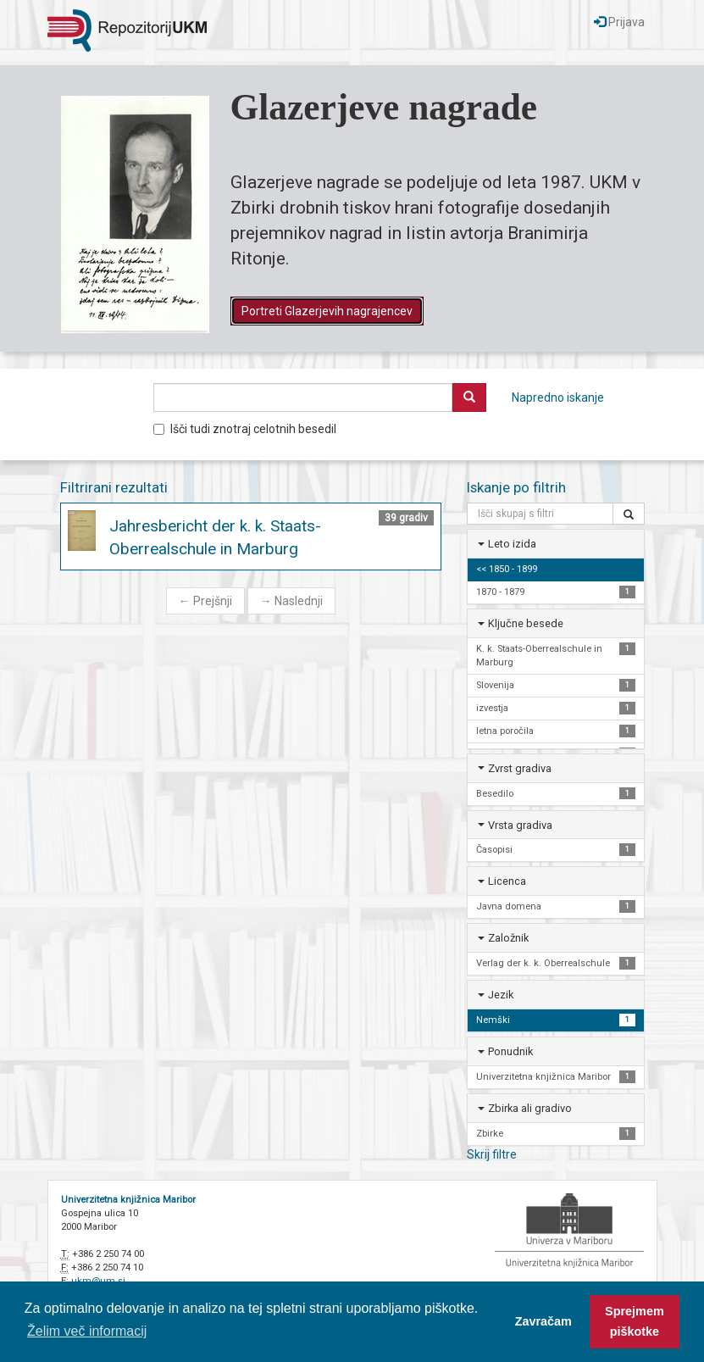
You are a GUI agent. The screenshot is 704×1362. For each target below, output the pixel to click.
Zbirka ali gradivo (530, 1108)
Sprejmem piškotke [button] (634, 1321)
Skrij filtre (492, 1154)
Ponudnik (510, 1051)
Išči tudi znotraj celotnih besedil (244, 429)
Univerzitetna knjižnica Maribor (128, 1199)
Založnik (508, 937)
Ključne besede (525, 623)
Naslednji (291, 601)
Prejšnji (205, 601)
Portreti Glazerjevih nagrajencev (327, 311)
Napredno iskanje (558, 397)
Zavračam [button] (543, 1321)
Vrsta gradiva (520, 825)
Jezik (500, 994)
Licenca (507, 881)
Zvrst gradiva (520, 768)
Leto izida (512, 543)
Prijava (619, 22)
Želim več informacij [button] (87, 1331)
